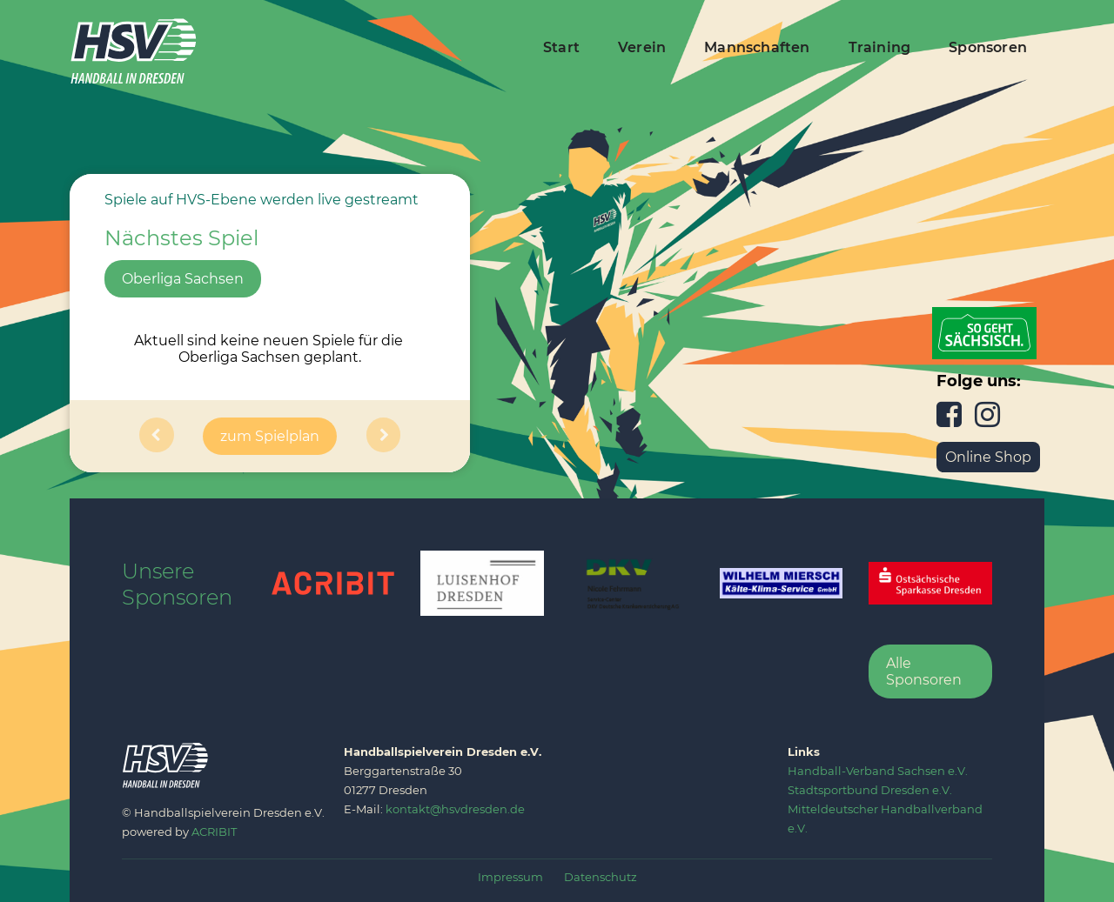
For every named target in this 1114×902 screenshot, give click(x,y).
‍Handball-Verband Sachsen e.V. (878, 771)
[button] (156, 436)
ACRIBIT (214, 832)
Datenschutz (600, 877)
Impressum (510, 877)
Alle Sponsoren (924, 671)
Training (880, 47)
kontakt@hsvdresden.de (455, 809)
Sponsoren (988, 47)
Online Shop (988, 457)
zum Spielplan (269, 436)
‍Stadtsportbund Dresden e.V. (870, 790)
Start (561, 47)
